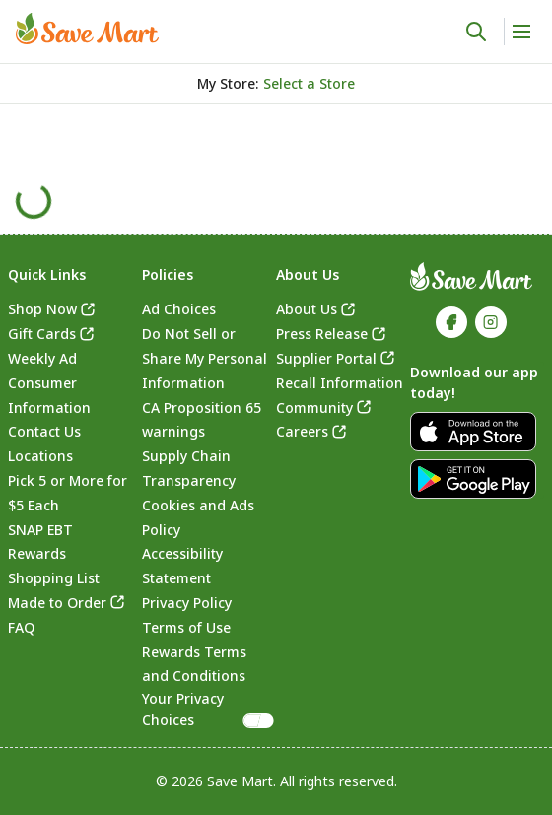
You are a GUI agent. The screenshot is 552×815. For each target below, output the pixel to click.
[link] (87, 28)
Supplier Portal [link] (326, 358)
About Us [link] (306, 309)
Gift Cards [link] (42, 333)
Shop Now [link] (42, 309)
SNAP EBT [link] (40, 529)
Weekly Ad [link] (42, 358)
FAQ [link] (21, 627)
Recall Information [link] (339, 383)
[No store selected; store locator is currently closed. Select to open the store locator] (309, 84)
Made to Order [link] (57, 602)
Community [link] (314, 407)
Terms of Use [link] (186, 627)
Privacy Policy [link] (187, 602)
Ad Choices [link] (179, 309)
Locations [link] (40, 455)
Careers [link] (302, 431)
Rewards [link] (37, 553)
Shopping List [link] (54, 578)
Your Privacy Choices (209, 709)
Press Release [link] (322, 333)
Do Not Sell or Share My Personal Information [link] (204, 358)
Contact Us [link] (44, 431)
